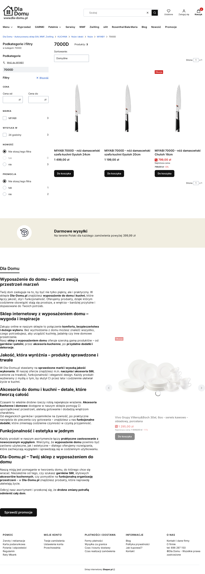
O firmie (171, 544)
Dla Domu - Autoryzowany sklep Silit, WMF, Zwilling (28, 36)
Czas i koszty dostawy (98, 547)
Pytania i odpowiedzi (14, 547)
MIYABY (101, 36)
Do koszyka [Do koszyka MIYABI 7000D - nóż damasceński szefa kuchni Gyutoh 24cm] (64, 173)
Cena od (7, 93)
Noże (90, 36)
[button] (155, 13)
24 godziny (15, 134)
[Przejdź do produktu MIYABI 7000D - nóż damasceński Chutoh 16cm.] (178, 108)
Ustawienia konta (53, 544)
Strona (189, 60)
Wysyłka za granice (96, 544)
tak (10, 157)
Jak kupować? (134, 547)
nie (10, 164)
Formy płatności (94, 540)
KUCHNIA (62, 36)
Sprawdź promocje (18, 512)
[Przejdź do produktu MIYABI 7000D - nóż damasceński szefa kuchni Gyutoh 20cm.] (128, 108)
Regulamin (9, 551)
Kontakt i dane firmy (178, 540)
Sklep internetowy (99, 569)
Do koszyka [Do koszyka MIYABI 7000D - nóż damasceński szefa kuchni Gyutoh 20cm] (114, 173)
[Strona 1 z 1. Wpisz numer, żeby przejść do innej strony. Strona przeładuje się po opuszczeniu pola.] (196, 60)
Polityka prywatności (137, 544)
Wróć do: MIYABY (13, 62)
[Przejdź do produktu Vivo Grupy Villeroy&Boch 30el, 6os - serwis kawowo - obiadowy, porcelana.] (155, 375)
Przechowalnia (52, 547)
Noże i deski (77, 36)
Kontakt (130, 551)
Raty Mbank (10, 554)
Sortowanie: (61, 51)
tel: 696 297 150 (176, 547)
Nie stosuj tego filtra (19, 151)
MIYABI (13, 118)
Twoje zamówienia (54, 540)
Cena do (33, 93)
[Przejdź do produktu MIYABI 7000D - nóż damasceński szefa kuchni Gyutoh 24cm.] (78, 108)
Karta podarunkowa (14, 544)
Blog (128, 540)
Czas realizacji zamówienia (100, 551)
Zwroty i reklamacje (14, 540)
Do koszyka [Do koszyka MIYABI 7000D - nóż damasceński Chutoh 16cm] (164, 173)
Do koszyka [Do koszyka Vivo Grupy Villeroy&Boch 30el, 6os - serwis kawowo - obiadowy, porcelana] (125, 436)
